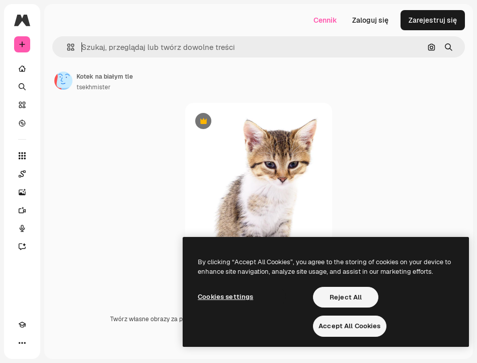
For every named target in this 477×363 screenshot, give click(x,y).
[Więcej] (22, 343)
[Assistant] (22, 246)
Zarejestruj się (433, 20)
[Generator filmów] (22, 210)
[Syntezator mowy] (22, 228)
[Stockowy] (22, 105)
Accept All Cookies (349, 326)
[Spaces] (22, 174)
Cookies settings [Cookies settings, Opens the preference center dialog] (225, 296)
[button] (67, 47)
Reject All (346, 297)
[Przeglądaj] (22, 123)
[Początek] (22, 68)
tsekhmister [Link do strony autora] (93, 87)
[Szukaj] (22, 87)
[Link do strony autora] (63, 81)
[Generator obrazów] (22, 192)
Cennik (325, 20)
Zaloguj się (370, 20)
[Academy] (22, 325)
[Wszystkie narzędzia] (22, 156)
